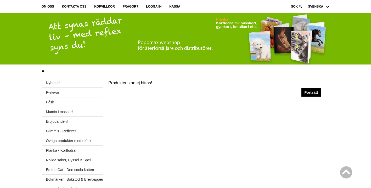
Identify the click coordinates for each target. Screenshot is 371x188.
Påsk (50, 102)
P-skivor (52, 92)
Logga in (153, 6)
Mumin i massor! (59, 112)
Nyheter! (53, 83)
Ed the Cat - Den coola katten (70, 170)
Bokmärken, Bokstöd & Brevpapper (74, 179)
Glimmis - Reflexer (61, 131)
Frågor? (130, 6)
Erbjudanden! (57, 121)
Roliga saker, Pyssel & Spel (68, 160)
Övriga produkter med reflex (69, 141)
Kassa (174, 6)
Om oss (48, 6)
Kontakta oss (74, 6)
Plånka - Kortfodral (61, 150)
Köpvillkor (104, 6)
